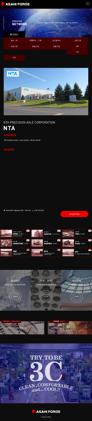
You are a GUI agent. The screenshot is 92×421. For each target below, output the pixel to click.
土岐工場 (77, 40)
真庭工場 (35, 46)
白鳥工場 (14, 46)
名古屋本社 (56, 40)
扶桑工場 (56, 46)
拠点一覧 (14, 40)
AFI (77, 52)
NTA (14, 58)
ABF (77, 46)
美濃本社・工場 (35, 40)
